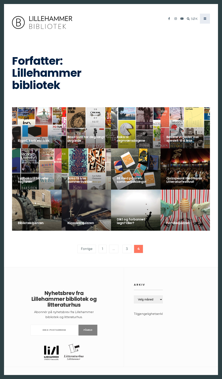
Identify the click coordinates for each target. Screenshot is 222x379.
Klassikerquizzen (80, 223)
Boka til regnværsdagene (131, 139)
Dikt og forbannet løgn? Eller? (131, 221)
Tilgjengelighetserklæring (153, 314)
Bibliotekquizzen (31, 223)
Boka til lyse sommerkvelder (80, 180)
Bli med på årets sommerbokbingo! (131, 180)
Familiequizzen (178, 223)
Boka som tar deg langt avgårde (86, 139)
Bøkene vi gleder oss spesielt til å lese (182, 139)
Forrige (87, 249)
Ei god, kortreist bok (33, 140)
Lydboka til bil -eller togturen (33, 180)
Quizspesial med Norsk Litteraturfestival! (184, 180)
